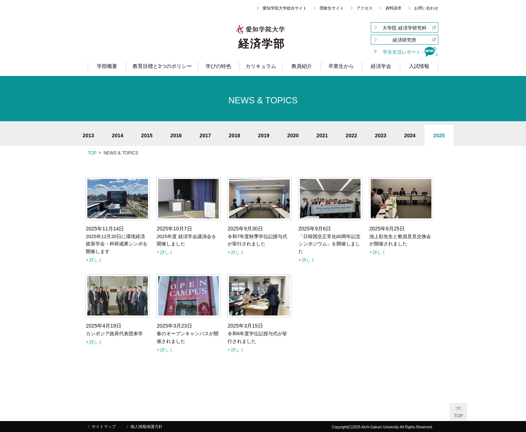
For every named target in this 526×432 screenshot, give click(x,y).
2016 (176, 135)
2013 (88, 135)
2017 (205, 135)
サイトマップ (104, 426)
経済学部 (261, 43)
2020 (292, 135)
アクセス (365, 8)
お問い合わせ (426, 8)
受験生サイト (332, 8)
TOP (92, 153)
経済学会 (381, 66)
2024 (409, 135)
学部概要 (107, 66)
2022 (351, 135)
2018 (234, 135)
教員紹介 (301, 66)
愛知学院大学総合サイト (285, 8)
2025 (439, 135)
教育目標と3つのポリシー (162, 66)
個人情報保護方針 (146, 426)
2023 (380, 135)
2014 (117, 135)
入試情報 (419, 66)
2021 (322, 135)
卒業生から (341, 66)
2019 (263, 135)
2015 (146, 135)
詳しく (96, 260)
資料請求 (393, 8)
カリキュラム (260, 66)
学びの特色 (218, 66)
